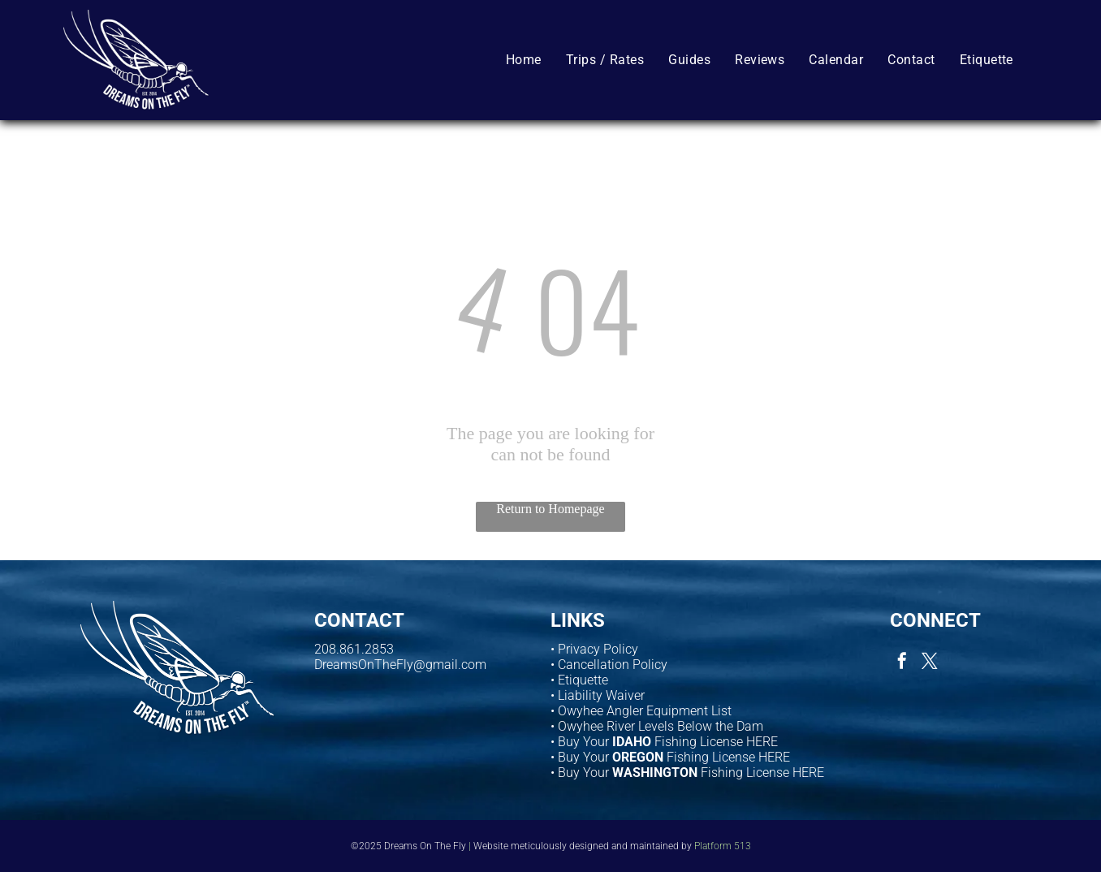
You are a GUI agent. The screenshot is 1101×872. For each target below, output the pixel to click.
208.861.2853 (354, 649)
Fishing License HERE (728, 757)
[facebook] (902, 663)
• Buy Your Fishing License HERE (664, 741)
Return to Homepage (550, 509)
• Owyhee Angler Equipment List (641, 711)
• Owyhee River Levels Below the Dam (656, 726)
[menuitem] (524, 59)
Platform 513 (722, 846)
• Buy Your (579, 757)
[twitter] (930, 663)
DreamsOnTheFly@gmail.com (400, 664)
